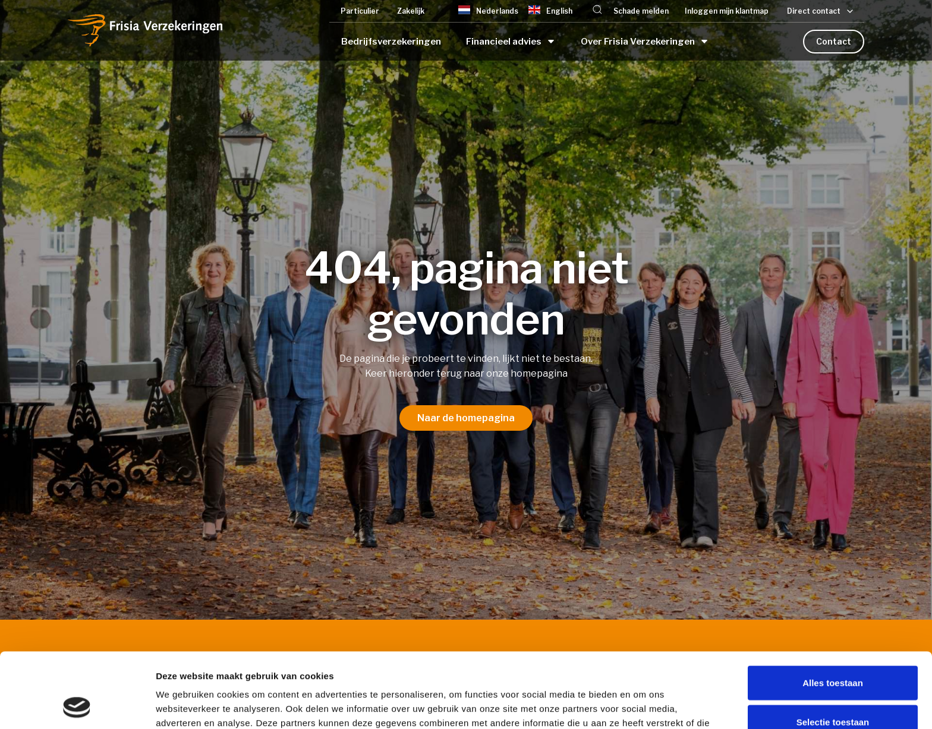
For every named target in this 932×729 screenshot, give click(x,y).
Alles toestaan (832, 612)
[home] (145, 30)
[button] (597, 11)
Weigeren (832, 690)
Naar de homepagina (466, 418)
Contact (833, 41)
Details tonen (642, 705)
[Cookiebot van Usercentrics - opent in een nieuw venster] (77, 706)
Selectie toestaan (833, 651)
